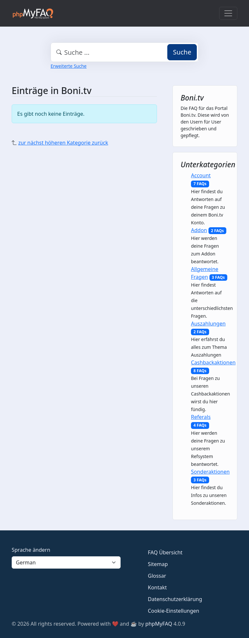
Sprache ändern (31, 549)
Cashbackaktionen (213, 362)
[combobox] (124, 52)
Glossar (157, 575)
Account (201, 175)
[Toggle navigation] (228, 13)
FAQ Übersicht (165, 552)
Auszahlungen (208, 323)
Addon (199, 230)
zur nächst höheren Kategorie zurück (63, 142)
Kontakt (157, 587)
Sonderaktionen (210, 471)
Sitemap (158, 564)
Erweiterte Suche (69, 66)
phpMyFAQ (158, 623)
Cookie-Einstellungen (173, 610)
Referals (201, 416)
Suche (182, 52)
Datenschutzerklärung (175, 599)
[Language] (66, 562)
